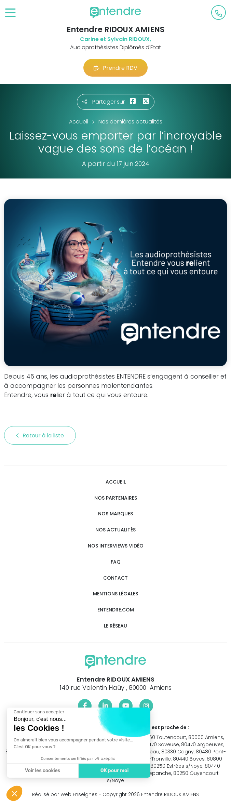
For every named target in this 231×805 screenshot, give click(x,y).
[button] (14, 793)
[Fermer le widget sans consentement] (38, 712)
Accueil (116, 482)
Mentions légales (115, 594)
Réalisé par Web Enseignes (64, 794)
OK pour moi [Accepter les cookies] (114, 771)
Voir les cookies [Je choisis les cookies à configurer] (42, 771)
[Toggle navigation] (10, 13)
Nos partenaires (115, 498)
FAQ (116, 562)
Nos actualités (115, 530)
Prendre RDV (115, 68)
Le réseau (115, 626)
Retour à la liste (40, 435)
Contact (115, 578)
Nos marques (115, 514)
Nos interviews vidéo (116, 546)
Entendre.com (115, 610)
